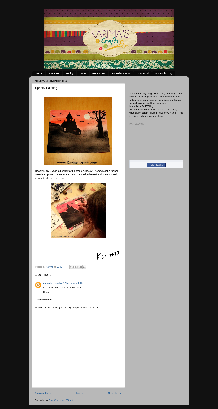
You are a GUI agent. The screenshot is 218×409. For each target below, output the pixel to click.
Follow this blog (156, 165)
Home (39, 73)
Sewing (69, 73)
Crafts (82, 73)
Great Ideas (98, 73)
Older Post (114, 393)
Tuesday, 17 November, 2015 (68, 283)
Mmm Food (142, 73)
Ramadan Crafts (120, 73)
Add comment (44, 299)
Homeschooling (163, 73)
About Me (53, 73)
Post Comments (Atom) (61, 400)
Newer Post (43, 393)
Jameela (47, 283)
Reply (46, 292)
